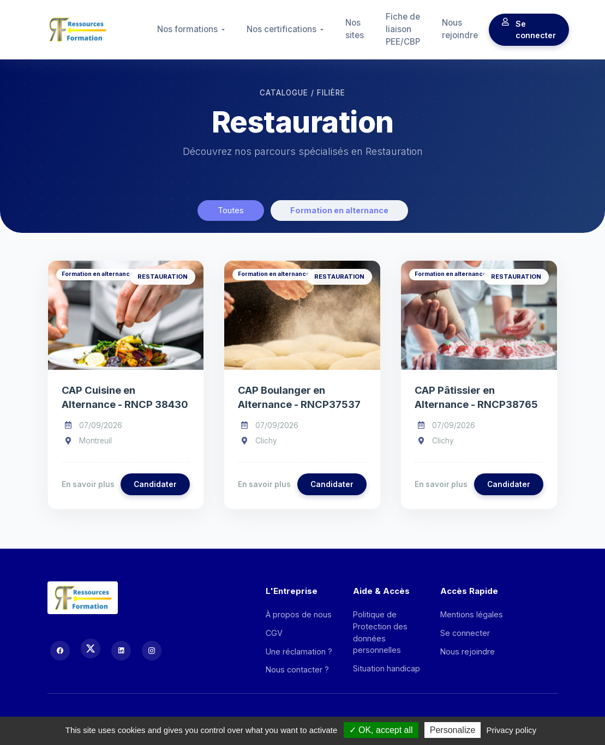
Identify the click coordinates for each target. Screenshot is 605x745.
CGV (274, 633)
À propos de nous (299, 614)
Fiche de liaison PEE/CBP (403, 29)
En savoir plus (88, 484)
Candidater (155, 484)
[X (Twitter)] (90, 648)
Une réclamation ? (299, 651)
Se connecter (529, 29)
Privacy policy (512, 730)
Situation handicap (386, 668)
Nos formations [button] (188, 29)
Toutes (231, 210)
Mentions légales (471, 614)
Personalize (453, 730)
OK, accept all (381, 730)
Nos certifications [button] (283, 29)
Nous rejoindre (460, 28)
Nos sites (354, 28)
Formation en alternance (339, 210)
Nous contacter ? (297, 669)
